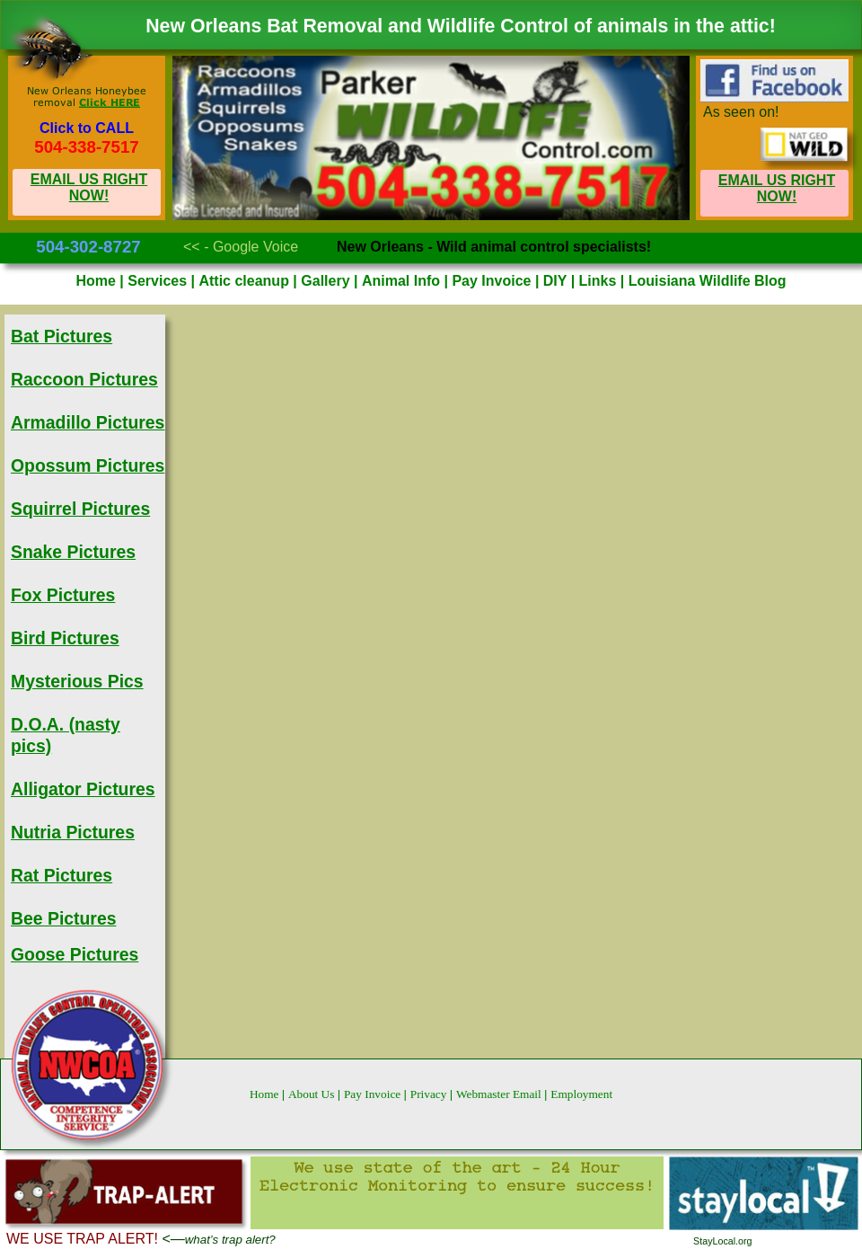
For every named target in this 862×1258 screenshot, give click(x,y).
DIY (557, 280)
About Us (313, 1094)
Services (159, 280)
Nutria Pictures (73, 832)
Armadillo (87, 422)
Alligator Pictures (83, 789)
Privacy (430, 1094)
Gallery (327, 280)
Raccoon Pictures (84, 379)
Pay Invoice (374, 1094)
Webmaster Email (500, 1094)
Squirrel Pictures (80, 508)
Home (266, 1094)
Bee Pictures (63, 918)
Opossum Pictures (87, 465)
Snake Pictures (73, 552)
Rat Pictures (61, 875)
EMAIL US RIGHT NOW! (89, 187)
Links (599, 280)
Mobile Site (783, 243)
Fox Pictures (63, 595)
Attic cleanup (245, 280)
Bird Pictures (65, 638)
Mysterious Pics (77, 681)
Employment (581, 1094)
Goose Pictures (74, 954)
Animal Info (403, 280)
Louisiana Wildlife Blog (708, 280)
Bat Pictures (61, 336)
